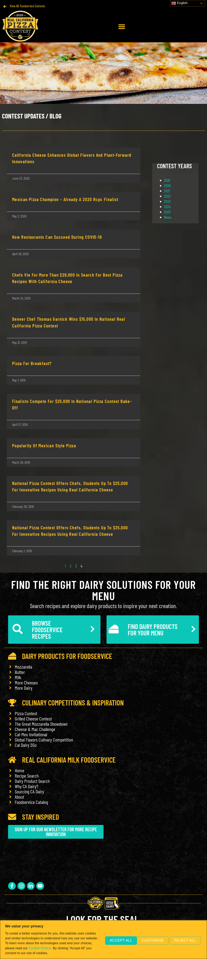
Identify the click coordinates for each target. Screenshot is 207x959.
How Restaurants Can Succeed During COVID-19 (57, 237)
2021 (167, 190)
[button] (121, 26)
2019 (167, 180)
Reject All (150, 940)
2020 (167, 185)
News (167, 217)
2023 (167, 201)
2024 (167, 206)
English (179, 3)
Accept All (185, 940)
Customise (115, 940)
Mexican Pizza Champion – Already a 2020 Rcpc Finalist (65, 199)
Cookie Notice (59, 948)
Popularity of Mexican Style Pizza (44, 445)
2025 (167, 211)
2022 (167, 196)
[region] (103, 939)
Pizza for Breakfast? (32, 363)
